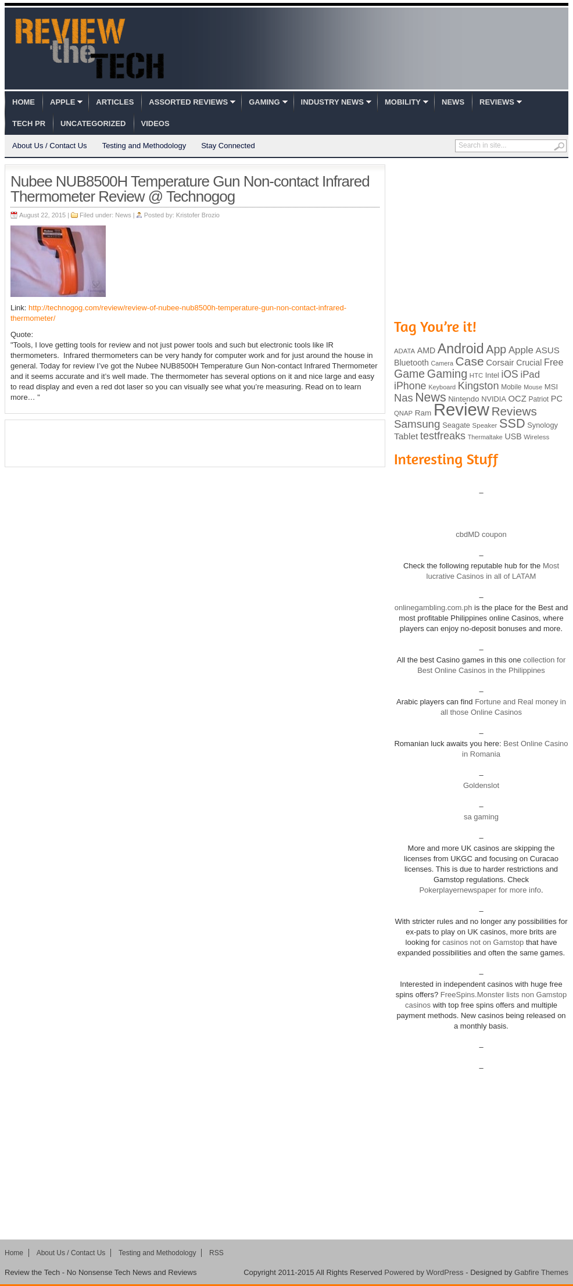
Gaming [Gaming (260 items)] (447, 373)
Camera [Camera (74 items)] (442, 363)
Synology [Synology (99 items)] (542, 425)
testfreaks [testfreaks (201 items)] (442, 436)
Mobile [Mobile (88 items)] (511, 387)
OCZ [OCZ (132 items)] (517, 398)
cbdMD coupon (481, 534)
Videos (155, 123)
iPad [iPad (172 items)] (530, 374)
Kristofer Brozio (198, 215)
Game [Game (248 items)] (409, 373)
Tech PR (28, 123)
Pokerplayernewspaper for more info (480, 890)
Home (23, 102)
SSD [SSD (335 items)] (512, 423)
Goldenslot (481, 785)
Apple (62, 102)
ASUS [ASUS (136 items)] (548, 350)
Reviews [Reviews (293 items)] (514, 411)
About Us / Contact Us (49, 145)
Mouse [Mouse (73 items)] (533, 387)
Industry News (332, 102)
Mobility (403, 102)
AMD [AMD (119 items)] (426, 350)
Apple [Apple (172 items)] (520, 350)
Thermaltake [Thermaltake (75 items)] (485, 437)
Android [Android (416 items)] (461, 348)
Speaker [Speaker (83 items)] (484, 425)
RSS (216, 1253)
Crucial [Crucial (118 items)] (529, 362)
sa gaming (481, 816)
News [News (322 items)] (430, 397)
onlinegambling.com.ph (433, 607)
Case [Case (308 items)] (470, 361)
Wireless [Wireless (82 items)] (536, 437)
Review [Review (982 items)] (461, 409)
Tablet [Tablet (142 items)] (406, 436)
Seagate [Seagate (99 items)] (456, 425)
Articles (115, 102)
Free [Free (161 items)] (554, 362)
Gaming (264, 102)
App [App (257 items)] (496, 349)
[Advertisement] (195, 443)
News (453, 102)
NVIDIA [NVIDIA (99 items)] (493, 399)
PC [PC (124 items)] (557, 398)
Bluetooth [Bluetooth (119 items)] (411, 362)
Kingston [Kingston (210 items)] (478, 386)
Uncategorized (93, 123)
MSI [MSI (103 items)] (551, 386)
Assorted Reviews (188, 102)
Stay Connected (228, 145)
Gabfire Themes (541, 1272)
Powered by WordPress (423, 1272)
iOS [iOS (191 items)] (510, 374)
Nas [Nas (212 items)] (403, 398)
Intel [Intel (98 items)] (492, 375)
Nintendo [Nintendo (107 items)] (463, 399)
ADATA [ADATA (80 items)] (404, 351)
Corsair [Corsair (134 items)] (500, 362)
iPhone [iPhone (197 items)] (410, 386)
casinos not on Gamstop (482, 942)
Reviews (496, 102)
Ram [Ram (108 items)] (423, 413)
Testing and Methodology (144, 145)
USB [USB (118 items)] (512, 436)
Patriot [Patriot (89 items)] (539, 399)
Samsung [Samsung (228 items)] (417, 424)
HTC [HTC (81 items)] (476, 375)
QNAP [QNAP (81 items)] (403, 413)
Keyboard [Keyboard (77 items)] (442, 387)
